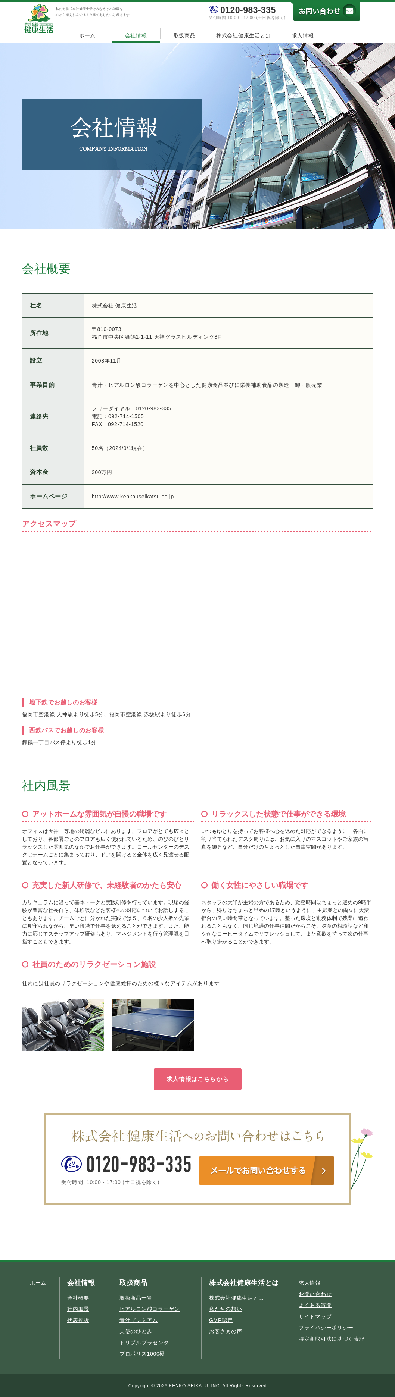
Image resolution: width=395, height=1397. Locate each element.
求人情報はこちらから (198, 1079)
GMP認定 (221, 1320)
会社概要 (78, 1298)
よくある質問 (315, 1305)
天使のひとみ (135, 1331)
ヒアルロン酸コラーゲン (149, 1309)
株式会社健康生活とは (243, 35)
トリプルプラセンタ (144, 1343)
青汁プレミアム (138, 1320)
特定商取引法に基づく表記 (331, 1339)
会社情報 (136, 35)
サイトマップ (315, 1316)
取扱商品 (185, 35)
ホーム (87, 35)
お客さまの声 (225, 1331)
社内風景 (78, 1309)
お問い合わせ (315, 1294)
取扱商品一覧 (135, 1298)
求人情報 (303, 35)
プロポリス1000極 (142, 1354)
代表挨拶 (78, 1320)
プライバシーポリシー (326, 1328)
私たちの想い (225, 1309)
